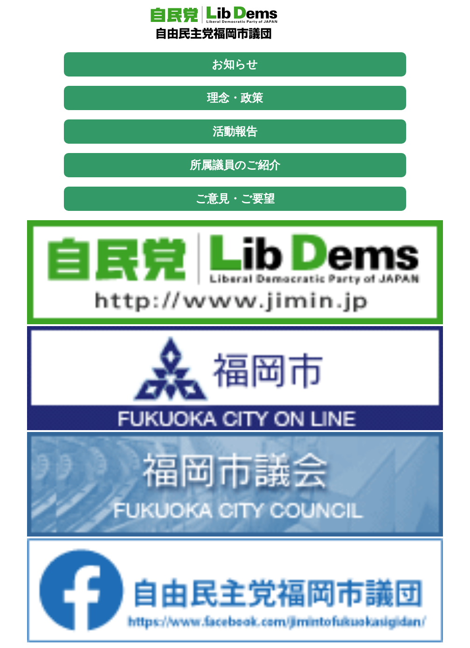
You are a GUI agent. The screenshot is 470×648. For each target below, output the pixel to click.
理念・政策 (235, 97)
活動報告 (235, 131)
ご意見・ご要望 (235, 198)
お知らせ (235, 64)
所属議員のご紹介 (235, 165)
